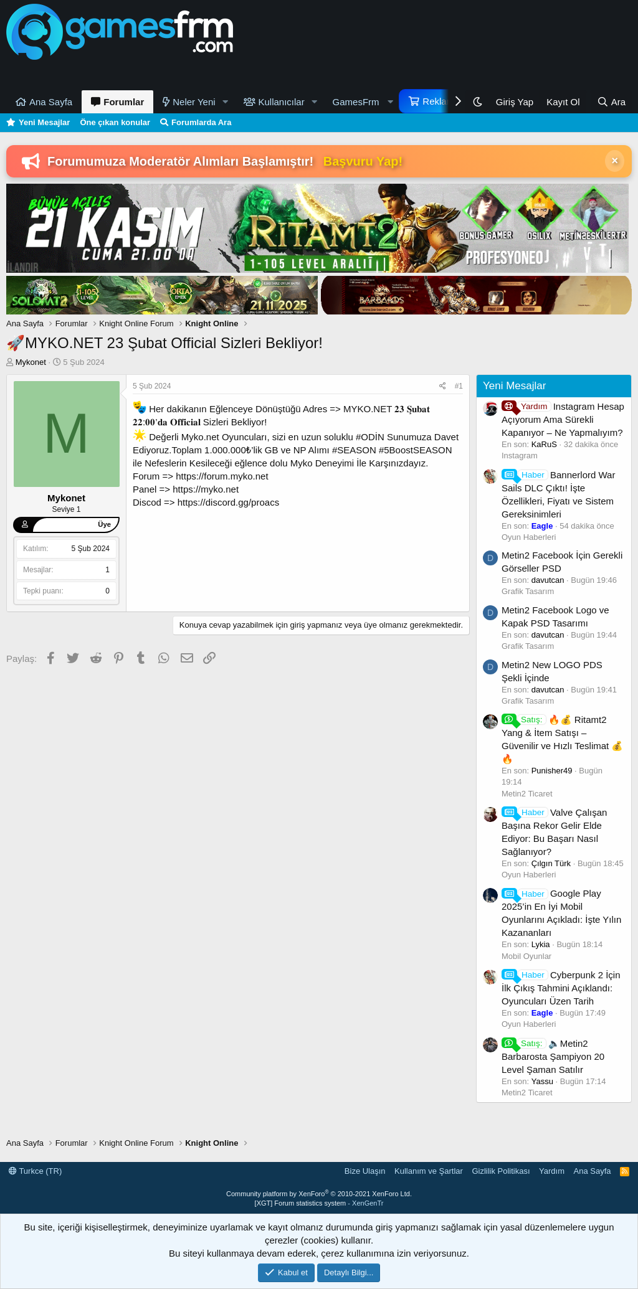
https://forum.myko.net (222, 476)
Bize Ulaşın (365, 1171)
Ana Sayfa (50, 102)
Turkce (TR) (35, 1171)
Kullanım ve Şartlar (428, 1171)
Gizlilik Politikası (501, 1171)
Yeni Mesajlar (44, 122)
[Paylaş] (442, 386)
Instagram (520, 455)
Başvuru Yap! (362, 161)
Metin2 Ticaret (527, 793)
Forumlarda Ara (201, 122)
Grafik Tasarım (528, 591)
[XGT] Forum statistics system (319, 1203)
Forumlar (123, 102)
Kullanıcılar (282, 102)
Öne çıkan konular (115, 122)
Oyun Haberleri (529, 537)
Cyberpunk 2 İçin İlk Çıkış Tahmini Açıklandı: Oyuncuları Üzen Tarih (561, 988)
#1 (459, 386)
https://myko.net (206, 489)
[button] (225, 101)
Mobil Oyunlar (526, 956)
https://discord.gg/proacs (228, 502)
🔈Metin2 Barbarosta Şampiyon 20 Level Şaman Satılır (553, 1056)
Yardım (551, 1171)
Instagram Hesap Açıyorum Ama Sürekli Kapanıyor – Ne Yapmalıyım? (563, 419)
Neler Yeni (194, 102)
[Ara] (611, 101)
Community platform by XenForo (319, 1193)
